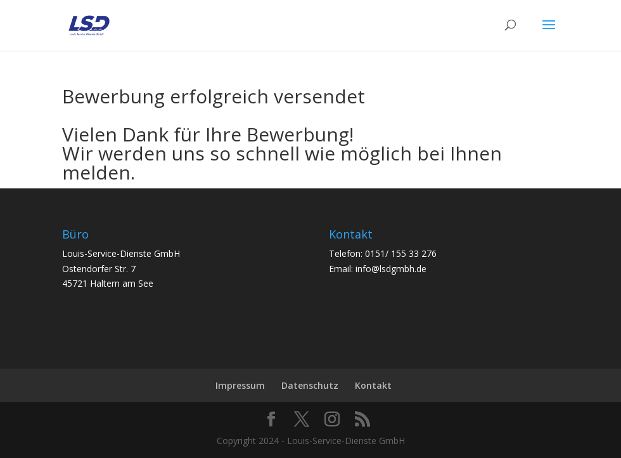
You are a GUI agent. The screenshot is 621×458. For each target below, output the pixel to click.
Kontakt (373, 385)
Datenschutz (309, 385)
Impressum (240, 385)
